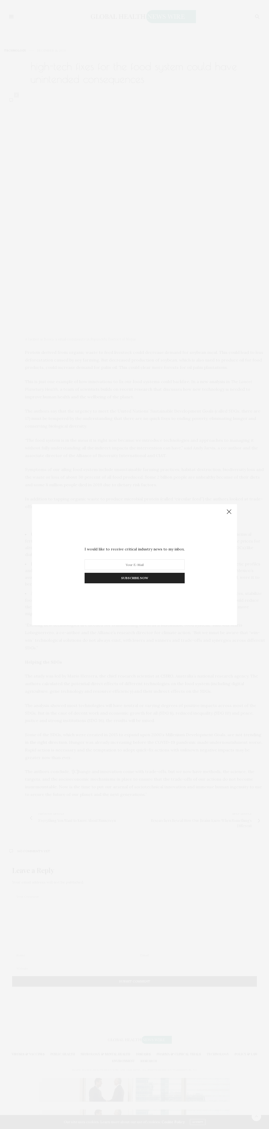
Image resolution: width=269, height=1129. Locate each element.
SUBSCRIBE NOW (134, 578)
